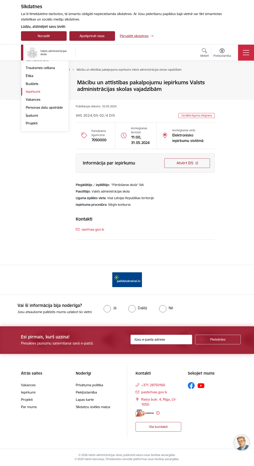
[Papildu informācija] (158, 413)
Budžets (32, 138)
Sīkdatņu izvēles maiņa (93, 407)
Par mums (29, 407)
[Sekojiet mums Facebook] (191, 385)
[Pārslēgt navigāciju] (246, 53)
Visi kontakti (158, 427)
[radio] (110, 308)
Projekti (31, 178)
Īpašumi (32, 170)
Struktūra (33, 90)
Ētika (29, 130)
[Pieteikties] (218, 339)
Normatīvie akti (37, 114)
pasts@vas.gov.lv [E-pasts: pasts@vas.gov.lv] (154, 392)
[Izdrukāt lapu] (226, 80)
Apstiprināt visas (92, 36)
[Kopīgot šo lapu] (226, 92)
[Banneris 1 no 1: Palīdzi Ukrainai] (127, 279)
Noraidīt (44, 36)
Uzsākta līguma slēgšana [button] (196, 115)
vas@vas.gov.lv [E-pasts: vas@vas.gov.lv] (92, 229)
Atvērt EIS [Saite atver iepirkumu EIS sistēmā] (185, 163)
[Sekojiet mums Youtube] (201, 385)
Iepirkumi (33, 146)
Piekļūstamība (86, 392)
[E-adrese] (145, 413)
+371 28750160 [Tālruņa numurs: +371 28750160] (153, 385)
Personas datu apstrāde (44, 162)
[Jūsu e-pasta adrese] (161, 339)
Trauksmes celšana (40, 122)
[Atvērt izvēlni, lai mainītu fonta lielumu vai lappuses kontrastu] (222, 53)
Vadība (31, 83)
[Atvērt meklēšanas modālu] (204, 53)
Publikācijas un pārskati (44, 106)
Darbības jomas (38, 98)
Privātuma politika (89, 385)
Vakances (33, 154)
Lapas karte (85, 399)
